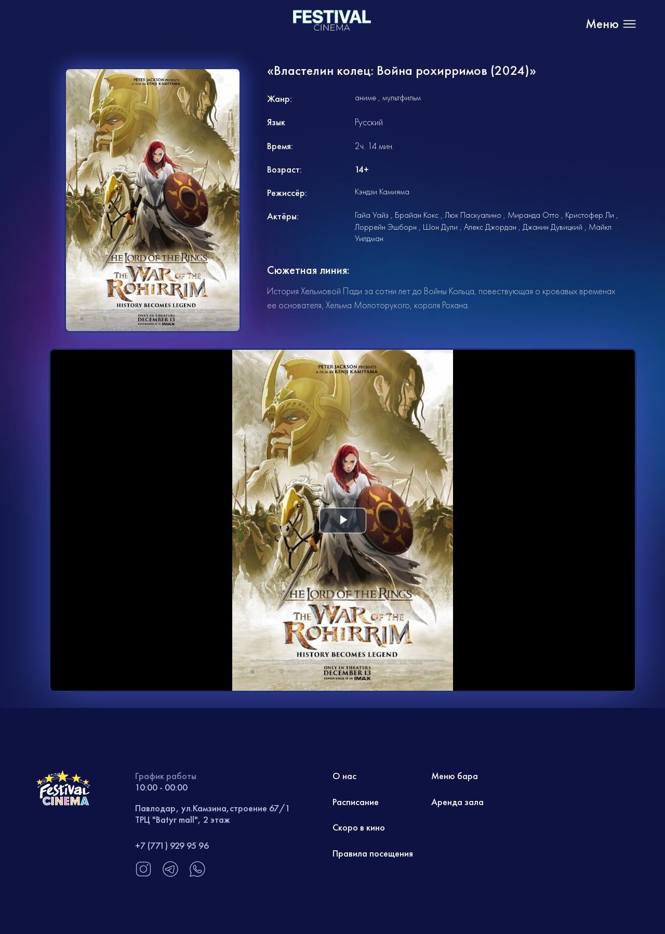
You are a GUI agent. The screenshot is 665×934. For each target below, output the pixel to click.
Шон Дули (440, 226)
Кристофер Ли (589, 214)
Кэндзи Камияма (382, 191)
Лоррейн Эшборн (386, 226)
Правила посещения (372, 853)
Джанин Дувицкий (552, 226)
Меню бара (454, 776)
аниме (365, 97)
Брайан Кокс (416, 214)
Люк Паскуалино (473, 214)
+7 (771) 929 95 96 (172, 845)
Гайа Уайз (372, 214)
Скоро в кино (358, 827)
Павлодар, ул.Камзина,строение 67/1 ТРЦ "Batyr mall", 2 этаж (212, 813)
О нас (344, 776)
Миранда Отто (533, 214)
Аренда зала (457, 802)
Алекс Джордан (490, 226)
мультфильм (401, 97)
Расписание (355, 802)
